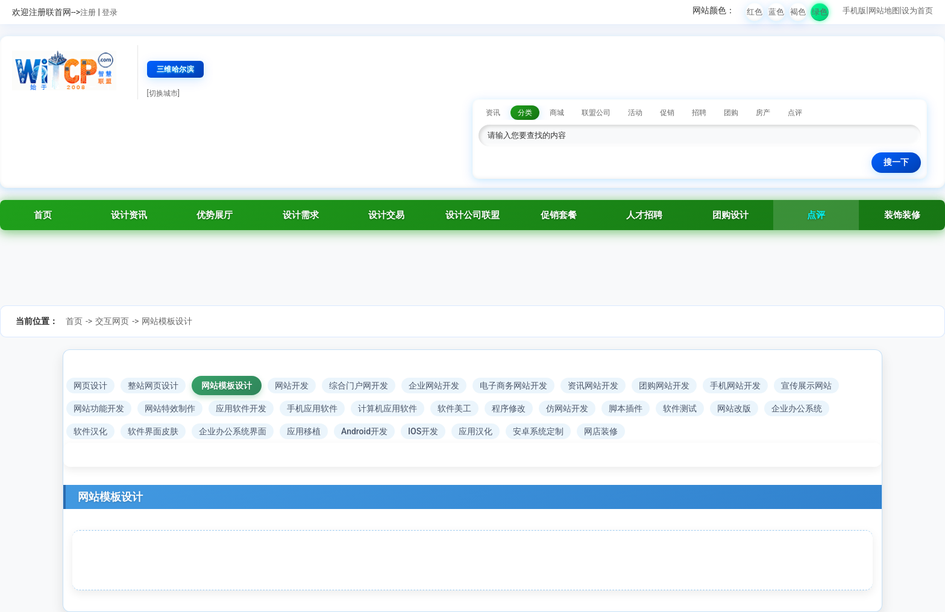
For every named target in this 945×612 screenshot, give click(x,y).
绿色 (819, 11)
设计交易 (386, 215)
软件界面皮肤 (153, 431)
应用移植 (304, 431)
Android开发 (364, 431)
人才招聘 (644, 215)
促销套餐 (559, 215)
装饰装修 (902, 215)
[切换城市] (163, 93)
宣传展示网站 (806, 385)
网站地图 (884, 10)
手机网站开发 (735, 385)
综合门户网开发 (358, 385)
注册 (88, 12)
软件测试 (680, 408)
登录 (110, 12)
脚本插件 (625, 408)
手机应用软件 (312, 408)
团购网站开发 (664, 385)
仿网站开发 (567, 408)
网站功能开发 (99, 408)
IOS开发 (423, 431)
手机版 (854, 10)
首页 (43, 215)
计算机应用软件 (387, 408)
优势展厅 (214, 215)
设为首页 (917, 10)
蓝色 (776, 11)
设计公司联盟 (472, 215)
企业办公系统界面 (232, 431)
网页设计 (90, 385)
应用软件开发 (241, 408)
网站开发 (292, 385)
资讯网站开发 (593, 385)
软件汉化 (90, 431)
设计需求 (301, 215)
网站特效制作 (170, 408)
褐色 (798, 11)
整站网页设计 (153, 385)
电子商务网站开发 (513, 385)
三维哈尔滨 (176, 69)
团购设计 (730, 215)
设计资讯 (129, 215)
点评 (816, 215)
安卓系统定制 (538, 431)
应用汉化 (475, 431)
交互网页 (112, 321)
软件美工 (454, 408)
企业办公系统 (796, 408)
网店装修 (601, 431)
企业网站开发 (434, 385)
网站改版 (734, 408)
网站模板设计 (167, 321)
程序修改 (509, 408)
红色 (754, 11)
